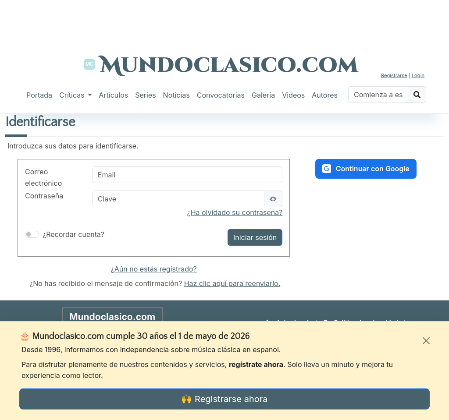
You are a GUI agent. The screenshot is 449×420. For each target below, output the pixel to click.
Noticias (176, 95)
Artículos (113, 95)
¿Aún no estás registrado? (154, 269)
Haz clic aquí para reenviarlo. (232, 283)
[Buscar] (378, 94)
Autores (325, 95)
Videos (293, 95)
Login (418, 75)
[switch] (32, 234)
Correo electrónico (43, 177)
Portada (39, 95)
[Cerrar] (426, 340)
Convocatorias (221, 95)
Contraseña (44, 195)
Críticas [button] (72, 95)
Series (145, 95)
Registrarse (394, 75)
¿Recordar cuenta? (73, 234)
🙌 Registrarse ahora (224, 399)
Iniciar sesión (255, 237)
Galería (263, 95)
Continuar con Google (366, 168)
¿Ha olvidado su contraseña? (234, 212)
